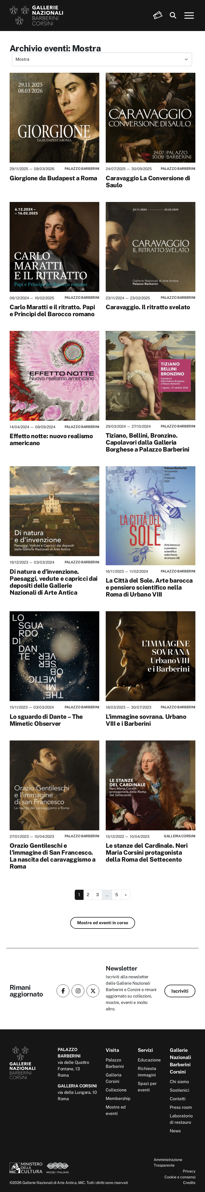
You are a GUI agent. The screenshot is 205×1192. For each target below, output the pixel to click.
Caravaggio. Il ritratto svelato (148, 307)
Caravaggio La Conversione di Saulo (148, 181)
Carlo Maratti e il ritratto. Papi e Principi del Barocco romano (52, 310)
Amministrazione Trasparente (168, 1162)
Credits (189, 1182)
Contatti (178, 1098)
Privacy (189, 1171)
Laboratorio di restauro (181, 1119)
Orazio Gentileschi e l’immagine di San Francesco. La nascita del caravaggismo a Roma (53, 856)
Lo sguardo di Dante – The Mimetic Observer (46, 720)
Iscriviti (179, 991)
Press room (181, 1107)
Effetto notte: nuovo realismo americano (51, 439)
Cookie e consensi (179, 1177)
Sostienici (179, 1090)
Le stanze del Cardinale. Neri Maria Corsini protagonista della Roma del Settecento (147, 852)
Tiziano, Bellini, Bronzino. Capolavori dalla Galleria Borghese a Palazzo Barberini (147, 442)
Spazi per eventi (147, 1086)
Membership (118, 1098)
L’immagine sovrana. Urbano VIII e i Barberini (146, 720)
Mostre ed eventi (116, 1110)
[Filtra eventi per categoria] (102, 59)
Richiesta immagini (147, 1072)
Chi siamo (179, 1081)
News (175, 1130)
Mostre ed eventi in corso (102, 922)
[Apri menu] (189, 15)
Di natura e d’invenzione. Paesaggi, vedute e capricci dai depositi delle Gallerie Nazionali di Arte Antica (53, 582)
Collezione (116, 1089)
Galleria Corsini (113, 1078)
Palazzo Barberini (115, 1063)
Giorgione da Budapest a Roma (53, 178)
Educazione (149, 1060)
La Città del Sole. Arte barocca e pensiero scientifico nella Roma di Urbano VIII (149, 587)
